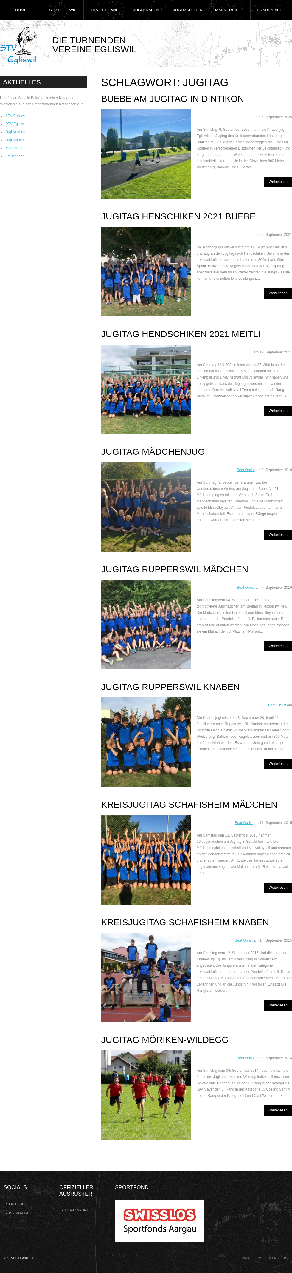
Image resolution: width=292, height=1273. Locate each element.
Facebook (18, 1204)
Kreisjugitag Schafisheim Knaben (185, 922)
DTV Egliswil (104, 10)
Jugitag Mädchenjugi (154, 451)
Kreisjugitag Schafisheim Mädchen (189, 804)
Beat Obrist (246, 470)
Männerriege (229, 10)
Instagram (18, 1213)
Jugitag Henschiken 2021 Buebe (178, 216)
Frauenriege (271, 10)
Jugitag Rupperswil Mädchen (174, 569)
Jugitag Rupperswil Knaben (170, 687)
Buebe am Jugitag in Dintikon (172, 99)
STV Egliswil (62, 10)
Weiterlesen (278, 182)
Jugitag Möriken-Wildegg (165, 1040)
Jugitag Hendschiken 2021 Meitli (181, 334)
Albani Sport (76, 1210)
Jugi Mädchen (188, 10)
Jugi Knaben (146, 10)
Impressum (252, 1258)
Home (21, 10)
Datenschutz (277, 1258)
